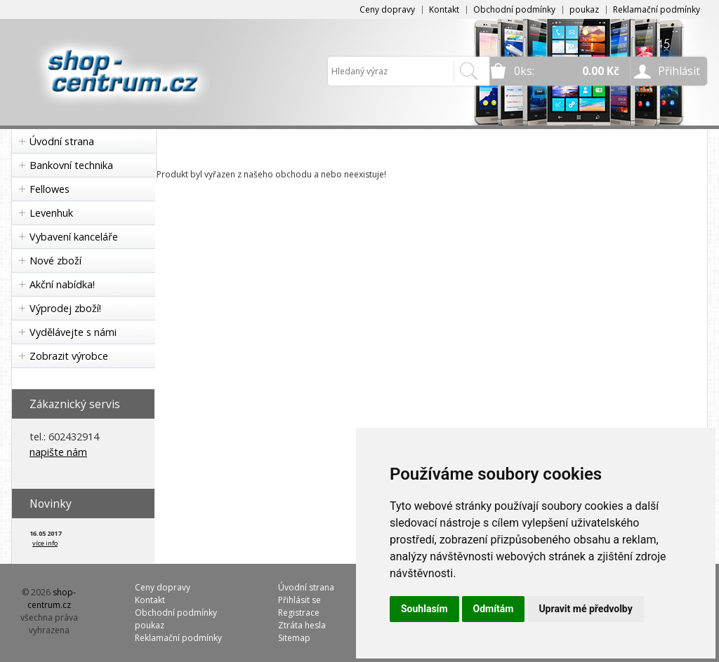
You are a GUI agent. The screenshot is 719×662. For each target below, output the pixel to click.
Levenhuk (51, 212)
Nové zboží (55, 260)
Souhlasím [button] (424, 608)
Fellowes (49, 189)
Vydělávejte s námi (73, 332)
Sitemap (294, 638)
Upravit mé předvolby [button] (585, 608)
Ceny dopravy (387, 9)
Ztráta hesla (302, 625)
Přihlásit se (299, 600)
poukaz (584, 9)
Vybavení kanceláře (73, 236)
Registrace (298, 613)
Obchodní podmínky (514, 9)
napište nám (58, 452)
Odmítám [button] (493, 608)
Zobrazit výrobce (68, 356)
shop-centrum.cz (52, 598)
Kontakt (444, 9)
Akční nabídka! (62, 284)
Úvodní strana (61, 141)
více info (45, 543)
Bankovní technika (71, 165)
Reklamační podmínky (656, 9)
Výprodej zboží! (65, 308)
